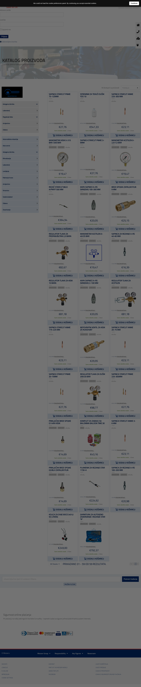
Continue (134, 3)
